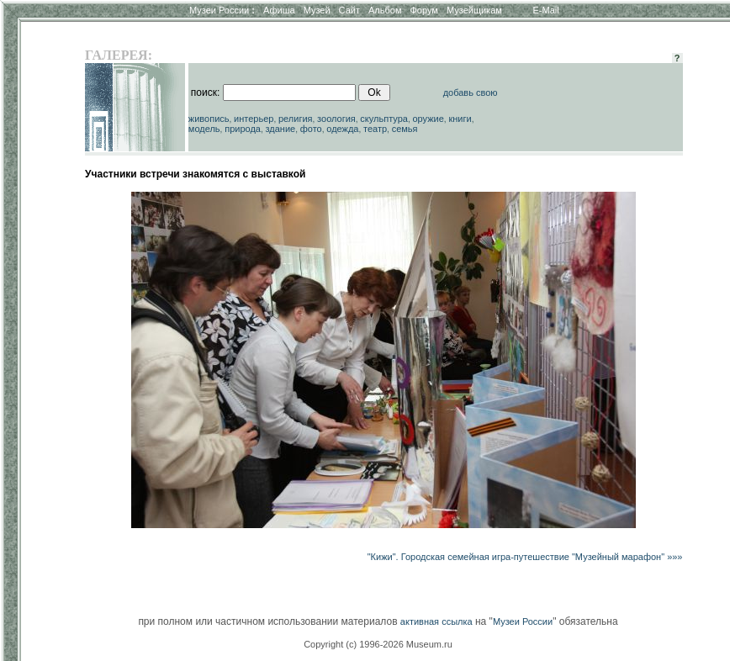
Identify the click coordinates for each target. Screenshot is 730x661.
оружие (428, 119)
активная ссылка (436, 621)
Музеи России (222, 10)
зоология (336, 119)
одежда (342, 129)
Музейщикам (474, 10)
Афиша (279, 10)
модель (204, 129)
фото (311, 129)
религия (295, 119)
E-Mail (546, 10)
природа (243, 129)
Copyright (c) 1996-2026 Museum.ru (378, 644)
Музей (317, 10)
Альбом (384, 10)
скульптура (384, 119)
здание (280, 129)
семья (405, 129)
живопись (209, 119)
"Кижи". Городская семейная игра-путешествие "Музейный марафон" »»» (525, 557)
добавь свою (470, 92)
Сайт (349, 10)
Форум (423, 10)
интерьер (253, 119)
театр (375, 129)
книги (459, 119)
